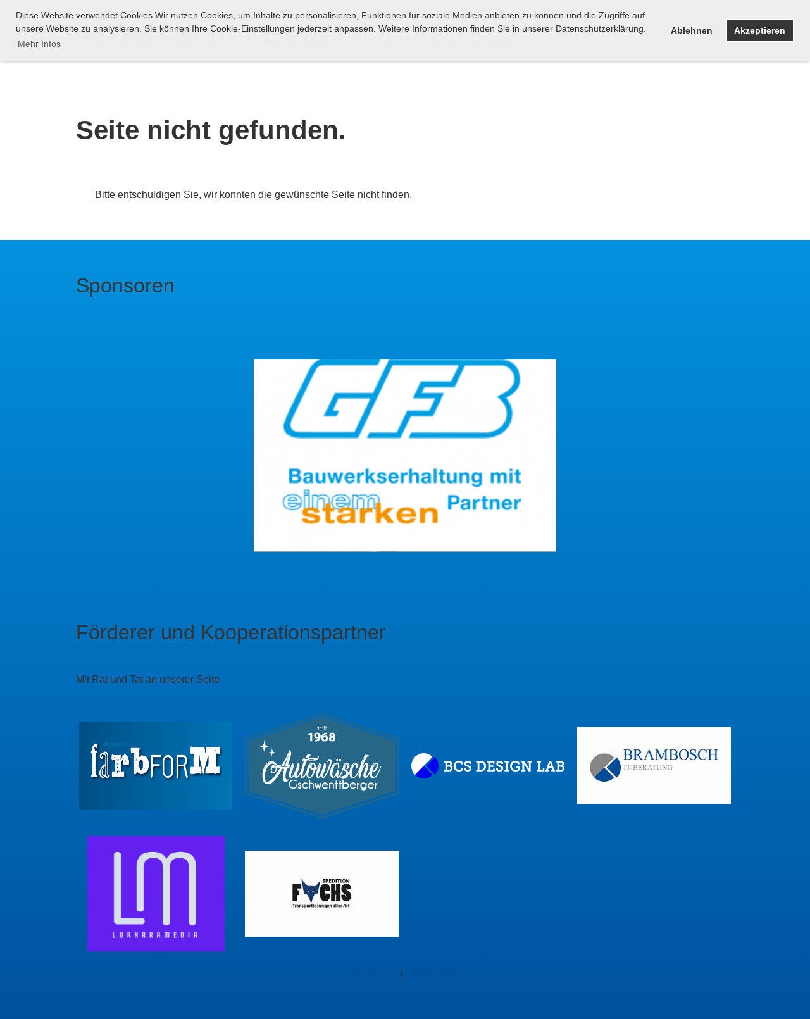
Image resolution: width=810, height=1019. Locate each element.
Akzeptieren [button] (759, 30)
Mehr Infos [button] (39, 44)
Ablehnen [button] (692, 30)
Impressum (372, 974)
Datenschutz (433, 974)
